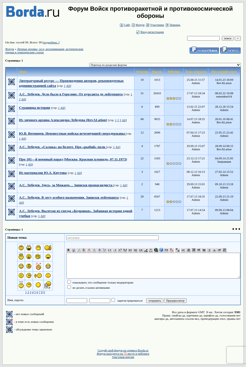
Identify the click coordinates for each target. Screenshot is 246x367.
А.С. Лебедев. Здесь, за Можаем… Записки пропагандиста (66, 185)
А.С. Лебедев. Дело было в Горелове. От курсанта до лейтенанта (71, 94)
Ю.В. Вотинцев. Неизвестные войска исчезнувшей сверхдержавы (72, 133)
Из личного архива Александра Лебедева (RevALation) (63, 120)
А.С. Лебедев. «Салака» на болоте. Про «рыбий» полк (62, 147)
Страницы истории (34, 107)
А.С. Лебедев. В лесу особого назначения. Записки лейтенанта (69, 197)
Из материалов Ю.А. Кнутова (43, 173)
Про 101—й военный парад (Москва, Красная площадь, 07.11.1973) (73, 159)
